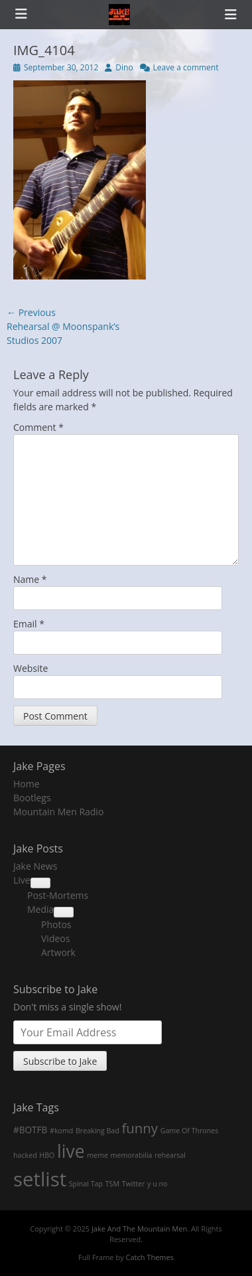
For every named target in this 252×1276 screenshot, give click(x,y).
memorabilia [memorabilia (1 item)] (132, 1155)
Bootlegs (32, 797)
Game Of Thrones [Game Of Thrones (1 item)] (189, 1130)
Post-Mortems (57, 895)
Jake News (35, 866)
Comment (38, 427)
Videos (55, 938)
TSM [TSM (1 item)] (112, 1183)
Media (40, 909)
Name (30, 579)
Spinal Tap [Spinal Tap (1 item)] (86, 1183)
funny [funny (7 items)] (139, 1128)
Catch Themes (150, 1257)
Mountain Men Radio (58, 811)
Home (26, 783)
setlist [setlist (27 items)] (39, 1179)
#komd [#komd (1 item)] (61, 1130)
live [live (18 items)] (71, 1151)
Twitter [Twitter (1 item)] (133, 1183)
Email (28, 623)
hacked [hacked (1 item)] (25, 1155)
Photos (56, 924)
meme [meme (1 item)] (97, 1155)
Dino (124, 67)
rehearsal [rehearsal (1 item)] (170, 1155)
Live (22, 880)
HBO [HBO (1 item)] (46, 1155)
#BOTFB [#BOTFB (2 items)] (30, 1129)
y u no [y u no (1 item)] (157, 1183)
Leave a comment (186, 67)
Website (30, 668)
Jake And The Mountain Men (139, 1229)
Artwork (58, 952)
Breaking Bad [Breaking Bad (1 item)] (97, 1130)
